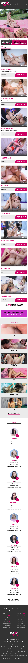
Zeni (14, 481)
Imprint (20, 653)
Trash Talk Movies (20, 621)
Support (23, 609)
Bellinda (14, 438)
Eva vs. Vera (4, 185)
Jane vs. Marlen (5, 213)
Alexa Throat (14, 588)
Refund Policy (20, 651)
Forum (20, 609)
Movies (4, 609)
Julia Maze (14, 545)
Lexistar (14, 524)
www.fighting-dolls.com (20, 658)
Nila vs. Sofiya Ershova (7, 241)
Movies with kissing (21, 627)
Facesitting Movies (6, 627)
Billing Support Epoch (14, 653)
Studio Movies (20, 619)
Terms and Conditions (5, 651)
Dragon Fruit (14, 567)
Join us (10, 609)
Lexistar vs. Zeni (5, 268)
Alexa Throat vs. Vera (7, 99)
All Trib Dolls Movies (7, 614)
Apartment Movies (20, 617)
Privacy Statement (13, 651)
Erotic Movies (20, 623)
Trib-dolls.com (18, 639)
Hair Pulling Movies (6, 623)
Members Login (15, 609)
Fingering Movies (21, 615)
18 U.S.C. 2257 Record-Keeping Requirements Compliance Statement (14, 655)
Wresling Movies (7, 617)
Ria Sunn (14, 460)
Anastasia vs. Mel (6, 158)
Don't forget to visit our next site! (14, 313)
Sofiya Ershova (14, 503)
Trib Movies (7, 615)
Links (24, 653)
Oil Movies (7, 619)
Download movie (21, 75)
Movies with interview (21, 625)
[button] (9, 39)
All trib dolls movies (14, 305)
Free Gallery (16, 610)
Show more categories (14, 413)
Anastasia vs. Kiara (6, 296)
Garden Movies (7, 625)
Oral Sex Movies (21, 614)
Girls (7, 609)
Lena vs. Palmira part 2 (7, 128)
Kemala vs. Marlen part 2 (8, 69)
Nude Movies (6, 621)
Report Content (14, 645)
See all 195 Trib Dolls (14, 600)
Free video (11, 610)
